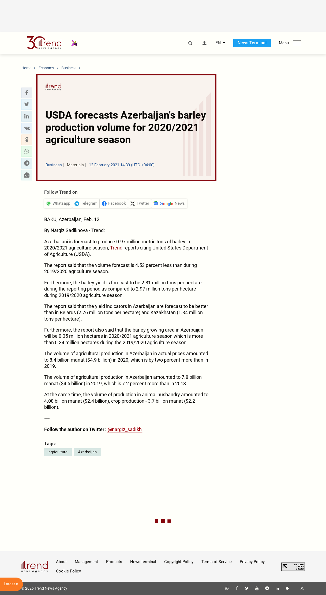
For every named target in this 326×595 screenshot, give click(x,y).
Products (114, 561)
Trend (116, 248)
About (61, 561)
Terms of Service (216, 561)
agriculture (58, 452)
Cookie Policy (68, 571)
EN (218, 43)
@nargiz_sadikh (125, 429)
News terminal (143, 561)
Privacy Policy (252, 561)
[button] (27, 92)
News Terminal (252, 42)
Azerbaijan (87, 452)
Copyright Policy (178, 561)
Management (86, 561)
